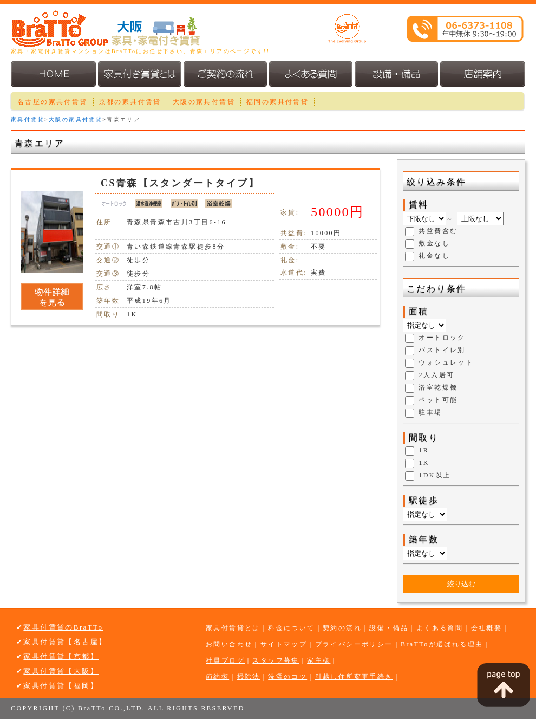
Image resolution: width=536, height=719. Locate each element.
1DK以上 (434, 476)
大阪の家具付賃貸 (204, 102)
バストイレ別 (442, 350)
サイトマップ (283, 644)
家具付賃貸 (27, 119)
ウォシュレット (446, 363)
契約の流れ (342, 628)
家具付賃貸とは (233, 628)
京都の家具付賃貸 (130, 102)
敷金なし (434, 244)
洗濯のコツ (287, 677)
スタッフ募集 (275, 660)
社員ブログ (225, 660)
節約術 (217, 677)
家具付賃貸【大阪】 (61, 671)
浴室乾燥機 (438, 388)
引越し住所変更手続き (354, 677)
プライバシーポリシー (354, 644)
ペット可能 (438, 400)
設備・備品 (388, 628)
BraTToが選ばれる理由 (442, 644)
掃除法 (248, 677)
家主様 (318, 660)
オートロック (442, 338)
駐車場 (430, 413)
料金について (291, 628)
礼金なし (434, 256)
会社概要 (486, 628)
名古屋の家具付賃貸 (52, 102)
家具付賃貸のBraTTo (63, 627)
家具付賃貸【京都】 (61, 656)
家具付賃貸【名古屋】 (65, 642)
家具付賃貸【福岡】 (61, 686)
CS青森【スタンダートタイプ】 (180, 183)
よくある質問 (439, 628)
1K (424, 463)
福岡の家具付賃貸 (277, 102)
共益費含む (438, 231)
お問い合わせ (229, 644)
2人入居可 (436, 375)
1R (424, 451)
